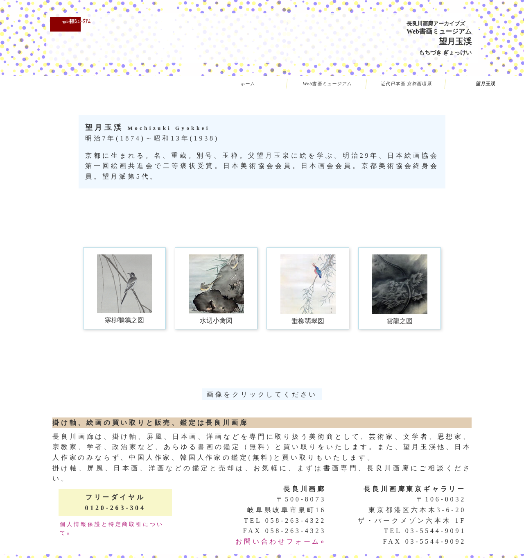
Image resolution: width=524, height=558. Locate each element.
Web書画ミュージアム (327, 83)
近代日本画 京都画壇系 (406, 83)
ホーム (248, 83)
